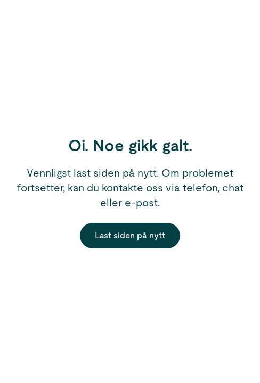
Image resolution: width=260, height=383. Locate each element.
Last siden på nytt (130, 235)
